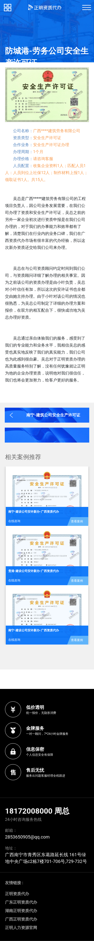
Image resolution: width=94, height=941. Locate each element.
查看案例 (77, 521)
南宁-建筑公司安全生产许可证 (53, 415)
